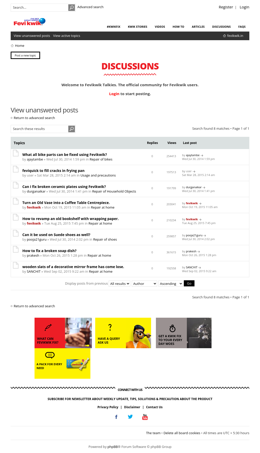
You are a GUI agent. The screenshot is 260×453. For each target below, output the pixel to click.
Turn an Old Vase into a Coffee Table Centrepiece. (66, 202)
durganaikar (36, 191)
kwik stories (137, 26)
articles (198, 26)
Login (244, 6)
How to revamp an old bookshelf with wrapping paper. (70, 218)
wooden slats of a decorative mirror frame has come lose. (73, 266)
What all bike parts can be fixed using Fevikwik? (64, 154)
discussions (221, 26)
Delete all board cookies (182, 432)
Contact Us (154, 407)
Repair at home (103, 207)
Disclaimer (132, 407)
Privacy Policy (108, 407)
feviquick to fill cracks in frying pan (53, 170)
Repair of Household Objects (114, 191)
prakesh (33, 255)
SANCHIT (34, 271)
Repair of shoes (105, 239)
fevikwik (34, 207)
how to (178, 26)
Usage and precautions (98, 175)
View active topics (66, 35)
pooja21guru (36, 239)
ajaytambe (35, 159)
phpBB (112, 446)
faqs (242, 26)
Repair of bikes (101, 159)
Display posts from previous (97, 283)
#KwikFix (113, 26)
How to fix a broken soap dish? (49, 250)
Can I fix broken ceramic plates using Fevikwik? (64, 186)
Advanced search (90, 7)
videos (160, 26)
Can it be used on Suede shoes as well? (56, 234)
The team (153, 432)
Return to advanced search (34, 117)
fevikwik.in (235, 35)
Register (226, 6)
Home (19, 45)
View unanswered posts (32, 35)
